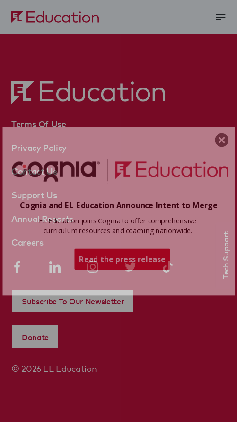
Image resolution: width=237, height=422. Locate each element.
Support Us (34, 194)
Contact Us (34, 170)
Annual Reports (42, 218)
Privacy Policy (39, 147)
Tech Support (225, 255)
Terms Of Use (38, 123)
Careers (27, 241)
